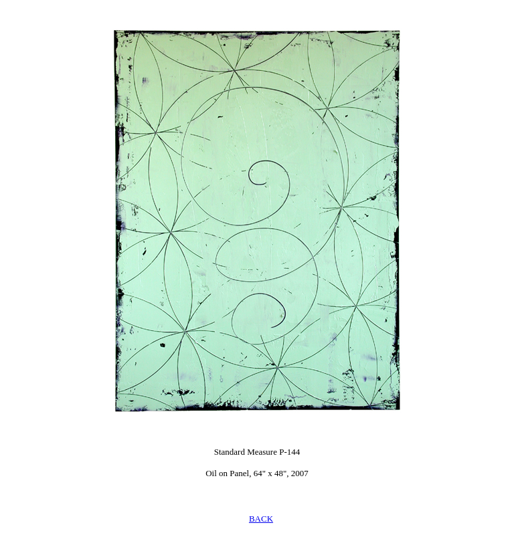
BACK (261, 519)
